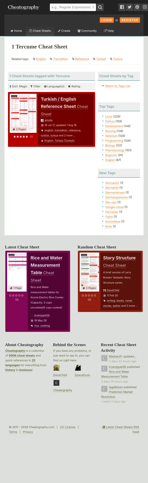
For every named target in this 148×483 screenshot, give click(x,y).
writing (111, 300)
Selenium (111, 136)
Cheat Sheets (40, 30)
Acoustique (112, 221)
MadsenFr (115, 356)
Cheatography (15, 350)
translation (61, 130)
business (25, 370)
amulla (48, 120)
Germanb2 (112, 183)
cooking (45, 325)
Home (16, 30)
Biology (110, 145)
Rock (108, 226)
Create (64, 30)
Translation (60, 59)
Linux (109, 116)
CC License (67, 427)
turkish (45, 135)
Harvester (111, 212)
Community (87, 30)
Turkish (101, 59)
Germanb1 (112, 187)
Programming (114, 140)
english (49, 130)
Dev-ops (111, 202)
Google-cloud (114, 207)
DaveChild (113, 290)
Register (130, 20)
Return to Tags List (117, 86)
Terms (13, 432)
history (10, 370)
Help (109, 30)
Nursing (110, 131)
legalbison (116, 387)
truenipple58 (42, 315)
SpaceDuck (82, 375)
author (116, 305)
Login (107, 20)
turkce (54, 135)
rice (36, 325)
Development (114, 126)
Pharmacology (115, 150)
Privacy (28, 432)
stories (107, 305)
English (41, 59)
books (120, 300)
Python (110, 121)
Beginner (111, 155)
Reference (82, 59)
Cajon (109, 216)
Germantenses (115, 192)
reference (75, 130)
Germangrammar (116, 197)
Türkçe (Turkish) (64, 140)
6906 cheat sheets (22, 355)
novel (128, 300)
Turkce (118, 59)
